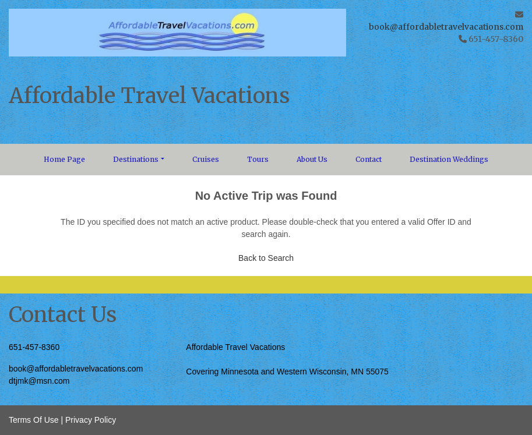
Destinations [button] (135, 159)
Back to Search (266, 258)
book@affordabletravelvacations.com (446, 27)
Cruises (205, 159)
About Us (312, 159)
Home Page (64, 159)
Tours (258, 159)
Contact (368, 159)
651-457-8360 (34, 347)
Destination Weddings (449, 159)
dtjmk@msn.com (39, 381)
